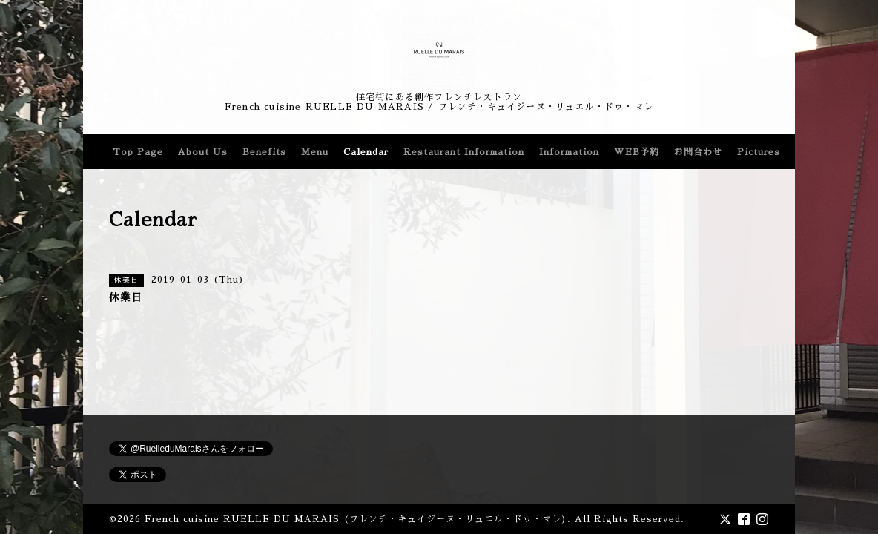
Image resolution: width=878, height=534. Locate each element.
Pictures (758, 152)
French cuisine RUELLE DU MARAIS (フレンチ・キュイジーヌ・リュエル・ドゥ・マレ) (356, 519)
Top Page (138, 152)
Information (569, 152)
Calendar (366, 152)
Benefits (264, 152)
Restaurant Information (463, 152)
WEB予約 (636, 152)
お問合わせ (698, 152)
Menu (315, 152)
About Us (203, 152)
